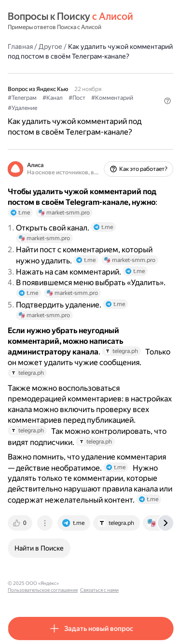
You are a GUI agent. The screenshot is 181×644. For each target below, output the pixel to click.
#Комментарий (112, 97)
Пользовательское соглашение (43, 590)
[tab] (21, 523)
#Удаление (22, 108)
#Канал (52, 97)
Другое (50, 46)
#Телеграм (22, 97)
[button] (167, 101)
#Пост (77, 97)
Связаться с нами (99, 590)
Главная (20, 46)
